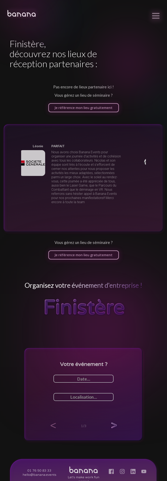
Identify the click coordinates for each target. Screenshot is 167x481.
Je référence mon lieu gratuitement (84, 107)
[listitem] (83, 174)
